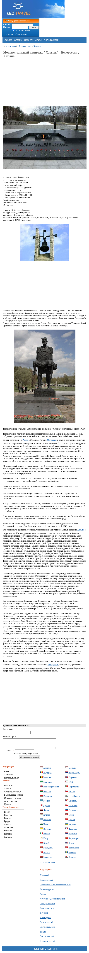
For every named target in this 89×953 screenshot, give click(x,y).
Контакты (52, 950)
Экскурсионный (47, 905)
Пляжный (44, 877)
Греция (46, 803)
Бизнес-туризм (47, 891)
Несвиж (8, 832)
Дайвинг (44, 896)
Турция (72, 821)
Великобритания (51, 788)
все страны (11, 46)
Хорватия (73, 835)
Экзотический (46, 924)
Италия (46, 835)
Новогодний (45, 919)
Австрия (47, 770)
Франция (73, 831)
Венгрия (47, 793)
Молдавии (52, 440)
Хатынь (37, 46)
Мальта (46, 854)
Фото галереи (51, 39)
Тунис (71, 817)
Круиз (43, 933)
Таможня (8, 776)
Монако (72, 770)
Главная (8, 39)
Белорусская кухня (13, 796)
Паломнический (47, 943)
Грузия (46, 807)
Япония (72, 859)
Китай (46, 845)
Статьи (38, 39)
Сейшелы (73, 803)
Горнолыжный (46, 882)
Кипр (45, 840)
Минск (7, 826)
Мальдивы (48, 849)
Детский (44, 915)
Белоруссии (53, 665)
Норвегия (73, 779)
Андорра (47, 774)
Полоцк (8, 835)
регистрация (8, 34)
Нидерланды (74, 774)
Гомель (7, 820)
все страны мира (47, 864)
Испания (47, 831)
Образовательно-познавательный (55, 886)
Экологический (47, 938)
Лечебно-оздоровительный (52, 900)
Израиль (47, 821)
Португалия (74, 788)
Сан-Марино (74, 798)
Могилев (8, 829)
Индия (46, 826)
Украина (72, 826)
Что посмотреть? (12, 793)
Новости (28, 39)
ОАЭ (71, 784)
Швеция (72, 854)
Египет (46, 817)
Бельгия (47, 779)
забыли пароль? (20, 34)
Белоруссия (24, 46)
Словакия (73, 807)
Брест (7, 813)
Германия (47, 798)
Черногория (74, 840)
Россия (72, 793)
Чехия (71, 845)
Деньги (7, 806)
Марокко (47, 859)
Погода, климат (11, 779)
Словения (73, 812)
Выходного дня (47, 910)
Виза (6, 773)
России (25, 440)
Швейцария (74, 849)
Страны (18, 39)
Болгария (47, 784)
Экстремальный (47, 929)
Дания (46, 812)
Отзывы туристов (12, 800)
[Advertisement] (29, 84)
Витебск (8, 817)
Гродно (7, 823)
